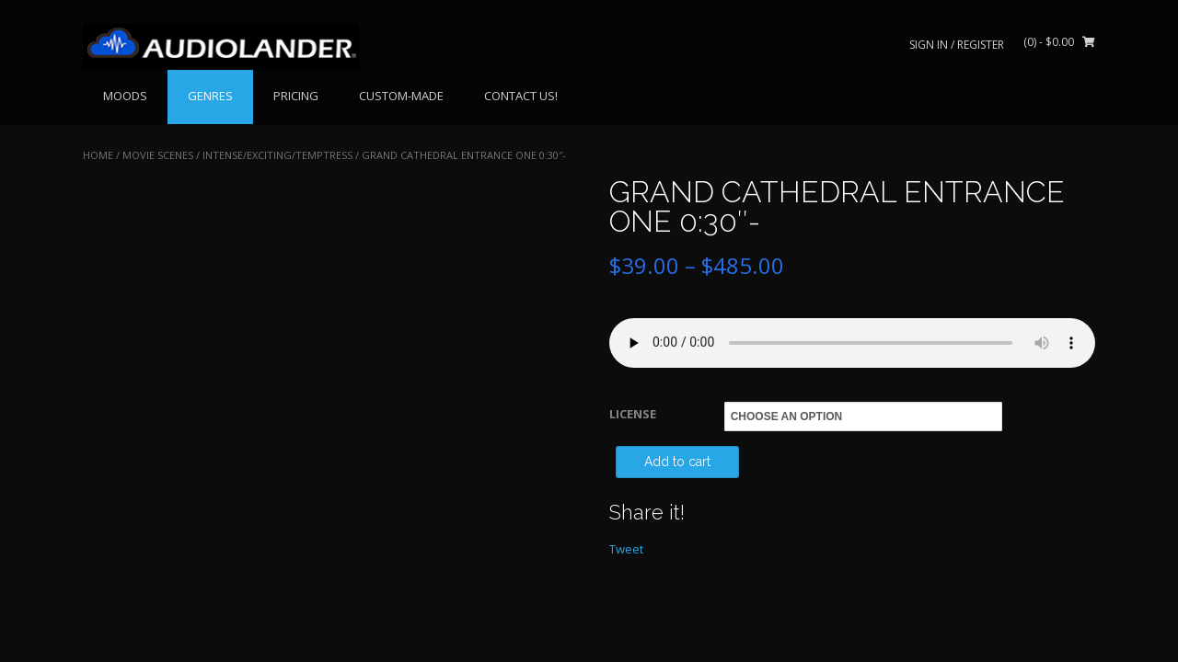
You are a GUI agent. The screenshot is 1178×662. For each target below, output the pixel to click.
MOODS (125, 95)
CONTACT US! (521, 95)
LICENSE (632, 413)
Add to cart (677, 461)
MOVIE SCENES (157, 155)
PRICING (295, 95)
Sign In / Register (956, 44)
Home (98, 155)
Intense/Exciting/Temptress (277, 155)
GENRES (210, 95)
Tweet (626, 549)
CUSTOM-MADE (401, 95)
